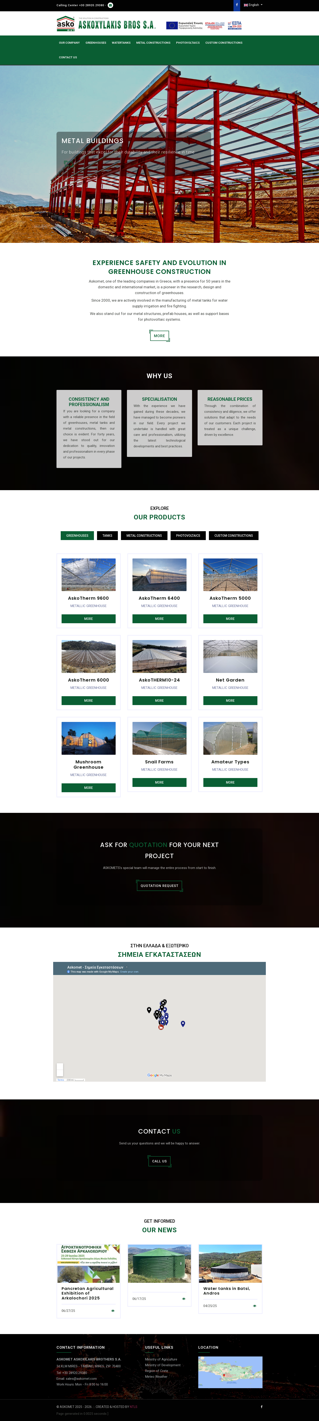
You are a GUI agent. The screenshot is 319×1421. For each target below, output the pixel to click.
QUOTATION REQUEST (159, 886)
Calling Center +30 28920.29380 (80, 5)
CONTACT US (68, 57)
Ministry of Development (163, 1365)
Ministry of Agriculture (161, 1359)
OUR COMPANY (69, 42)
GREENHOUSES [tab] (77, 535)
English (252, 5)
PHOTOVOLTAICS (188, 42)
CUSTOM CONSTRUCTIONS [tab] (233, 535)
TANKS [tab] (107, 535)
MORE (159, 336)
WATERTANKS (121, 42)
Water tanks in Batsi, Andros (226, 1291)
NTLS (133, 1407)
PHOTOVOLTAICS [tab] (188, 535)
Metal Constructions (153, 42)
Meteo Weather (156, 1377)
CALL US (159, 1161)
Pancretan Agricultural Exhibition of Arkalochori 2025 (88, 1293)
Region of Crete (156, 1371)
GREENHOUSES (96, 42)
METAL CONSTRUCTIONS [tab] (144, 535)
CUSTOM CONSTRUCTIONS (223, 42)
